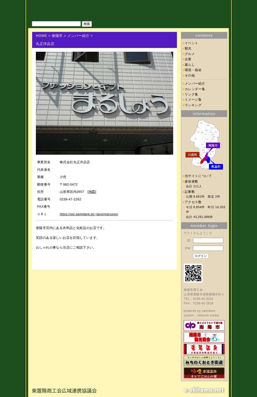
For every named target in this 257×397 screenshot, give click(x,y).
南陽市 (57, 36)
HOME (41, 36)
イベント (192, 43)
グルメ (190, 54)
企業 (188, 59)
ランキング (193, 105)
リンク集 (192, 94)
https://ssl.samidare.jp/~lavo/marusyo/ (89, 214)
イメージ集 (193, 99)
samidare (208, 311)
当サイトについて (198, 176)
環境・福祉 (193, 70)
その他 (190, 75)
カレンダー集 (195, 89)
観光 (188, 48)
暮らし (190, 65)
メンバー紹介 (78, 36)
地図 (92, 192)
